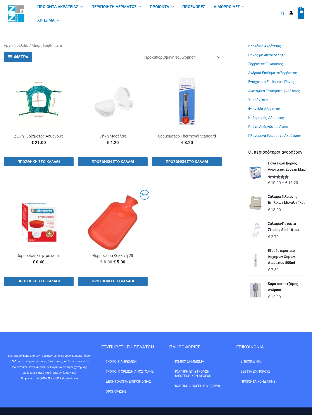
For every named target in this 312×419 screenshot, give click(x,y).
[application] (80, 6)
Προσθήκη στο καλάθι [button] (38, 162)
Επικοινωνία (251, 361)
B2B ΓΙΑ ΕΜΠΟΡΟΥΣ (255, 371)
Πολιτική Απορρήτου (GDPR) (197, 386)
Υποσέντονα (259, 99)
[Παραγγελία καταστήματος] (182, 57)
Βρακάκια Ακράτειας (266, 46)
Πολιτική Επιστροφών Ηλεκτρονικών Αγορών (193, 374)
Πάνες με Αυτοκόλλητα (269, 55)
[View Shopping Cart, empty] (301, 14)
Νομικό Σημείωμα (189, 361)
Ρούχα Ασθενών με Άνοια (270, 125)
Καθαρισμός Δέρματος (268, 116)
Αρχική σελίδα (16, 46)
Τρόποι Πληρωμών (121, 361)
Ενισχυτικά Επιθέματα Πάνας (274, 81)
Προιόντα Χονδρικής (258, 381)
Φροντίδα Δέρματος (266, 107)
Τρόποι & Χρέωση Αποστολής (130, 371)
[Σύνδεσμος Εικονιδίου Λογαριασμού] (291, 13)
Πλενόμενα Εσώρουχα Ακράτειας (277, 134)
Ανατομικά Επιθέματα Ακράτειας (277, 90)
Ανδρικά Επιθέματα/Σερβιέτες (275, 72)
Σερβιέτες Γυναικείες (267, 63)
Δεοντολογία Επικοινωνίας (128, 381)
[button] (283, 13)
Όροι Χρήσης (116, 392)
